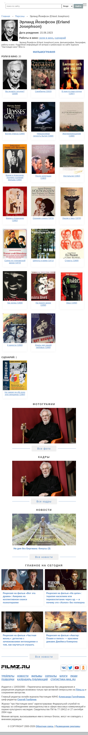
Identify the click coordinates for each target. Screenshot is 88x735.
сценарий (60, 38)
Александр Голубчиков (72, 697)
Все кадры (44, 501)
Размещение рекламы (67, 726)
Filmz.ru (80, 689)
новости (22, 676)
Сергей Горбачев (26, 699)
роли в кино (46, 38)
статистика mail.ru (63, 679)
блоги (63, 676)
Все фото (44, 448)
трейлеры (7, 676)
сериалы (51, 676)
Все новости (44, 557)
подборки (7, 679)
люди (73, 676)
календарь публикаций (32, 679)
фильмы (36, 676)
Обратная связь (45, 726)
